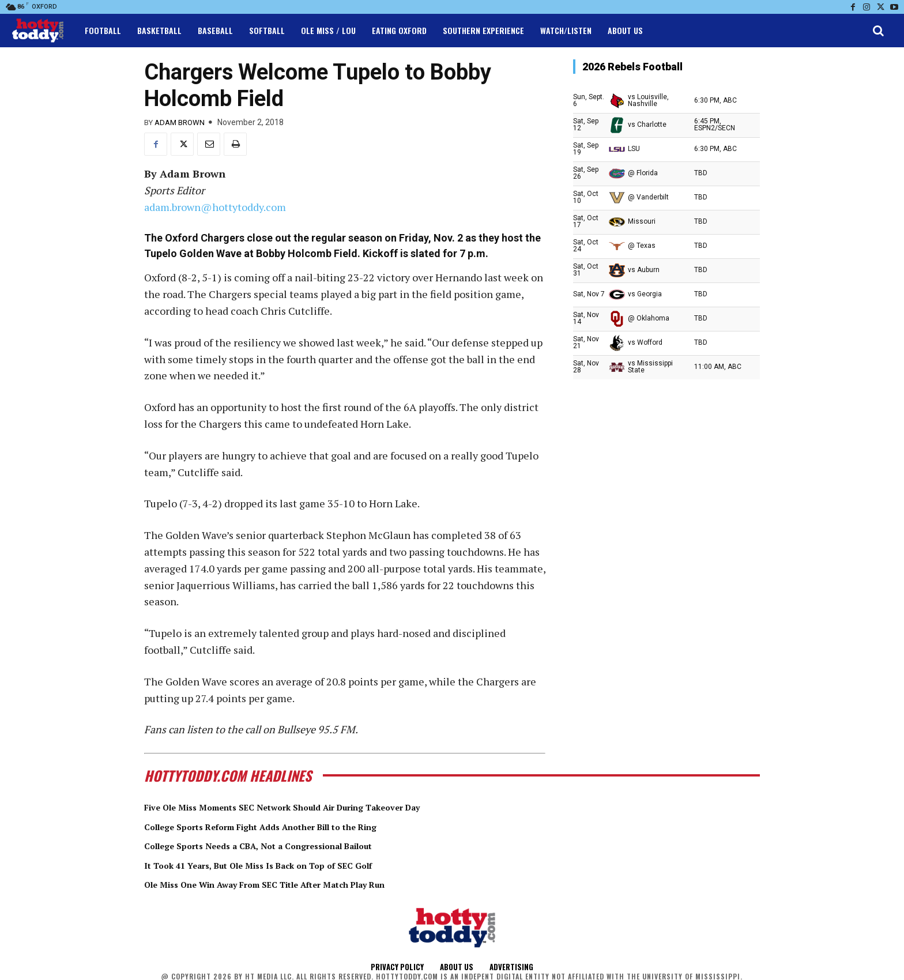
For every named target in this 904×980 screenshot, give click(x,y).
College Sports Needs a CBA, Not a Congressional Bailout (290, 845)
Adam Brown (180, 122)
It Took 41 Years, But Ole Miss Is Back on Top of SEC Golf (290, 865)
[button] (878, 30)
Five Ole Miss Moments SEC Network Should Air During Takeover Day (323, 806)
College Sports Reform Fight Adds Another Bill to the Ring (294, 826)
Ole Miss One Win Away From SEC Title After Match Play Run (302, 884)
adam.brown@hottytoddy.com (215, 207)
